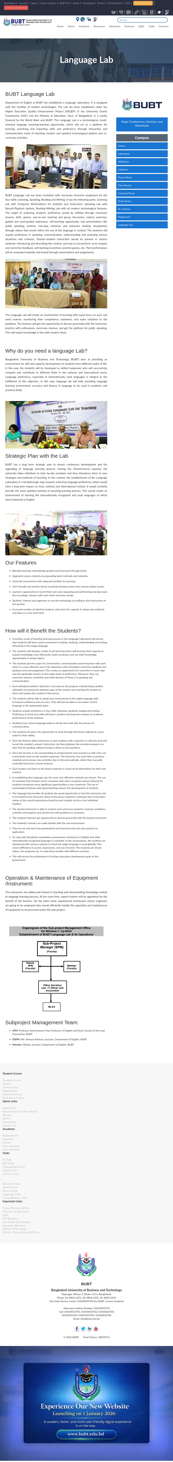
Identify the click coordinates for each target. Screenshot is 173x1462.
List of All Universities (16, 1221)
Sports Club (10, 1170)
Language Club (12, 1194)
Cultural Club (11, 1173)
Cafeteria (123, 169)
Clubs (151, 26)
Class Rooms (125, 185)
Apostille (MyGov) (14, 1225)
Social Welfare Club (15, 1197)
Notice (7, 1118)
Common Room (126, 193)
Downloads (88, 3)
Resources (99, 26)
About (71, 26)
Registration (10, 1090)
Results (7, 1114)
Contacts (164, 26)
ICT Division (10, 1218)
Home (60, 26)
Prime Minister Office (16, 1207)
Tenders (101, 3)
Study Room (124, 201)
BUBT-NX (64, 3)
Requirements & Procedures (20, 1111)
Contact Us (9, 1125)
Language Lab (125, 224)
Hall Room (123, 161)
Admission (114, 26)
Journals (23, 3)
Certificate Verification (16, 7)
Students (129, 26)
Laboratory (124, 153)
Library (76, 3)
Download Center (14, 1097)
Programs (8, 1138)
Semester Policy (12, 1094)
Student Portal (12, 1080)
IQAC (141, 26)
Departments (11, 1135)
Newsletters (10, 3)
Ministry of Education (16, 1211)
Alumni (7, 1083)
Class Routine (11, 1146)
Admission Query (143, 3)
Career (33, 3)
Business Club (11, 1183)
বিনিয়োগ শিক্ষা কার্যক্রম (15, 1229)
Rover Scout (10, 1190)
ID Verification (115, 3)
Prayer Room (125, 177)
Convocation (10, 1087)
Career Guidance (48, 3)
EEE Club (8, 1163)
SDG (127, 3)
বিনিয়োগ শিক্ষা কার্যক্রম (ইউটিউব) (21, 1232)
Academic (84, 26)
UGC (5, 1214)
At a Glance (124, 208)
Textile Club (10, 1187)
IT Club (7, 1159)
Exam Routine (11, 1149)
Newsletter (9, 1121)
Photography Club (14, 1166)
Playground (124, 216)
